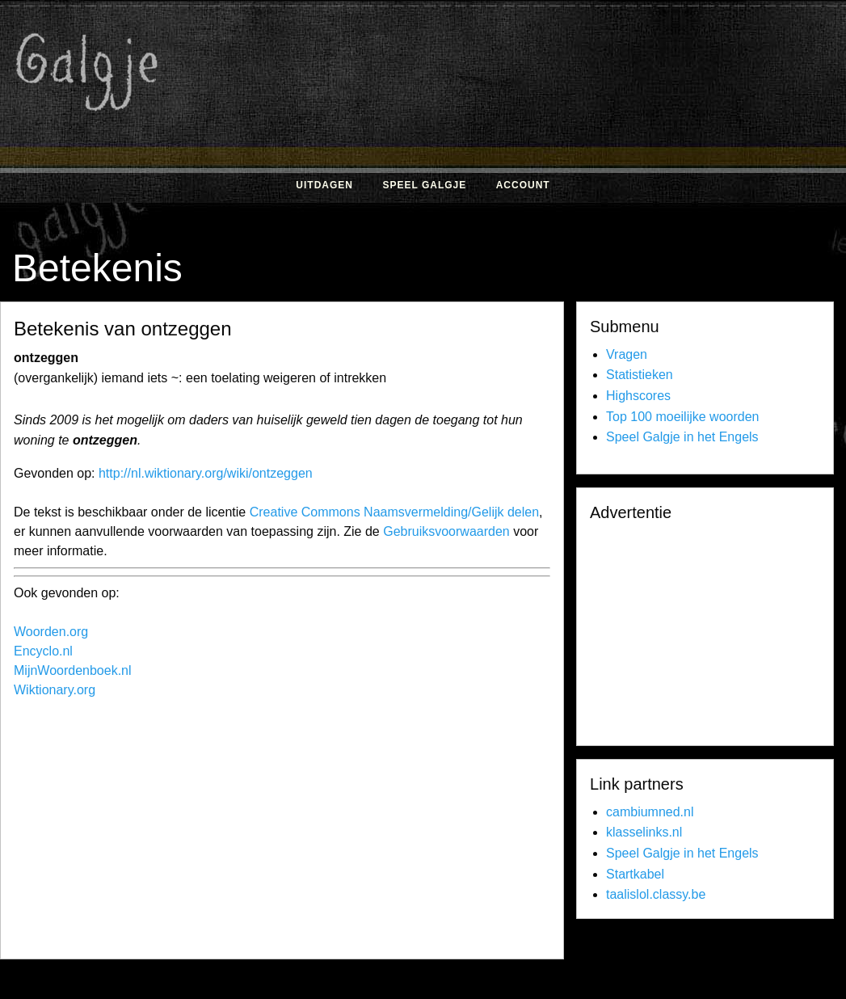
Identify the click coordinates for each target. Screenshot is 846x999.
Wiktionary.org (54, 690)
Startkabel (635, 874)
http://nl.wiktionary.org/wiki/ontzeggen (206, 473)
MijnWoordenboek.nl (73, 670)
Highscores (638, 396)
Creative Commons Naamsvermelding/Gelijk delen (394, 512)
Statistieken (639, 374)
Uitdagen (324, 185)
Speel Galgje (424, 185)
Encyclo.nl (43, 651)
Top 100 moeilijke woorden (682, 417)
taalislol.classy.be (655, 894)
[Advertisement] (305, 832)
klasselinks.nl (644, 832)
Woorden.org (51, 632)
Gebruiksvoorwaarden (446, 531)
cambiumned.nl (650, 812)
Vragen (626, 354)
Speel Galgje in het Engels (682, 437)
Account (523, 185)
